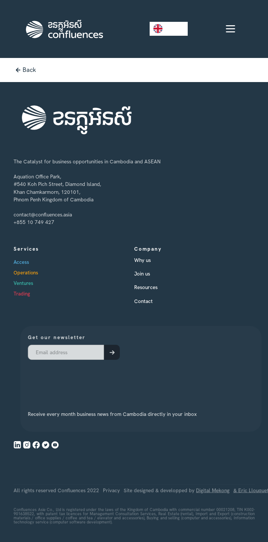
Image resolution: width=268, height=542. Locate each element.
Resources (146, 287)
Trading (22, 294)
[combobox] (169, 29)
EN (163, 28)
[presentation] (89, 380)
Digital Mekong (213, 499)
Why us (142, 260)
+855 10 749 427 (34, 222)
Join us (142, 273)
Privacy (111, 499)
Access (21, 262)
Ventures (23, 283)
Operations (26, 272)
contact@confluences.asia (43, 214)
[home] (63, 29)
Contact (143, 301)
